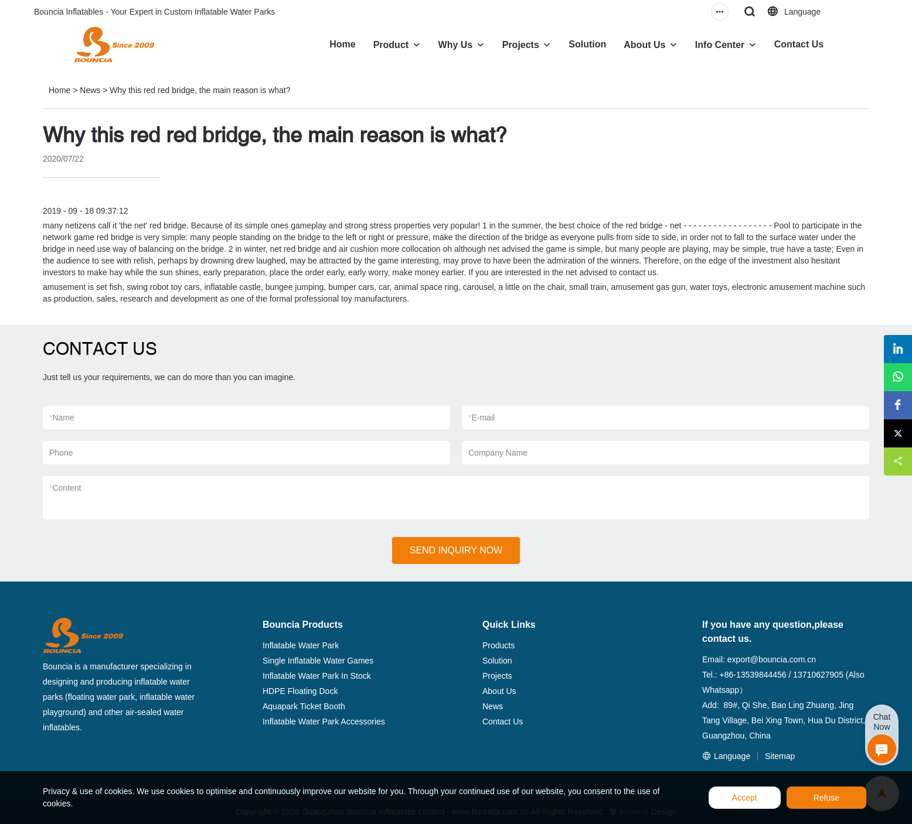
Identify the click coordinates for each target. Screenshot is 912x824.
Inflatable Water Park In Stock (317, 676)
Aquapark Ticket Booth (304, 706)
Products (498, 645)
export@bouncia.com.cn (771, 659)
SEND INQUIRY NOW (456, 550)
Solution (587, 44)
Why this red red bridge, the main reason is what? (200, 90)
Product (391, 45)
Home (342, 44)
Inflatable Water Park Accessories (324, 721)
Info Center (719, 45)
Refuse (826, 797)
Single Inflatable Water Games (318, 660)
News (90, 90)
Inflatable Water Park (301, 645)
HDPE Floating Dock (300, 691)
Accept (744, 797)
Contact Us (798, 44)
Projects (520, 45)
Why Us (455, 45)
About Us (644, 45)
